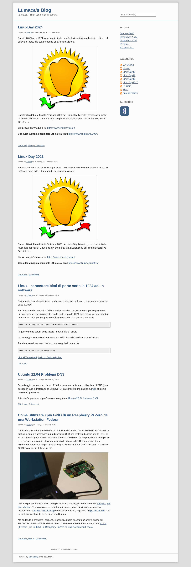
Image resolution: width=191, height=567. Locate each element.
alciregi (30, 425)
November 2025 (128, 40)
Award (29, 32)
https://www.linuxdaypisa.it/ (61, 128)
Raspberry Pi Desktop (43, 510)
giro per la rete (97, 510)
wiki (94, 389)
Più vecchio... (127, 47)
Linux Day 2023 (31, 157)
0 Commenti (39, 145)
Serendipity (33, 557)
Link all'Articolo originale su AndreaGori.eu (40, 357)
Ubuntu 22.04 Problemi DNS (41, 374)
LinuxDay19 (129, 79)
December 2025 (128, 37)
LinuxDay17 (129, 72)
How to (31, 539)
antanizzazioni (130, 93)
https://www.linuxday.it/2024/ (83, 134)
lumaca (30, 295)
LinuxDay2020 (130, 82)
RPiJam (127, 86)
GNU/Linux (22, 145)
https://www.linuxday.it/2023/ (83, 263)
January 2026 (127, 33)
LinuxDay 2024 (30, 27)
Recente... (125, 44)
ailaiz (30, 145)
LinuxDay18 (129, 75)
